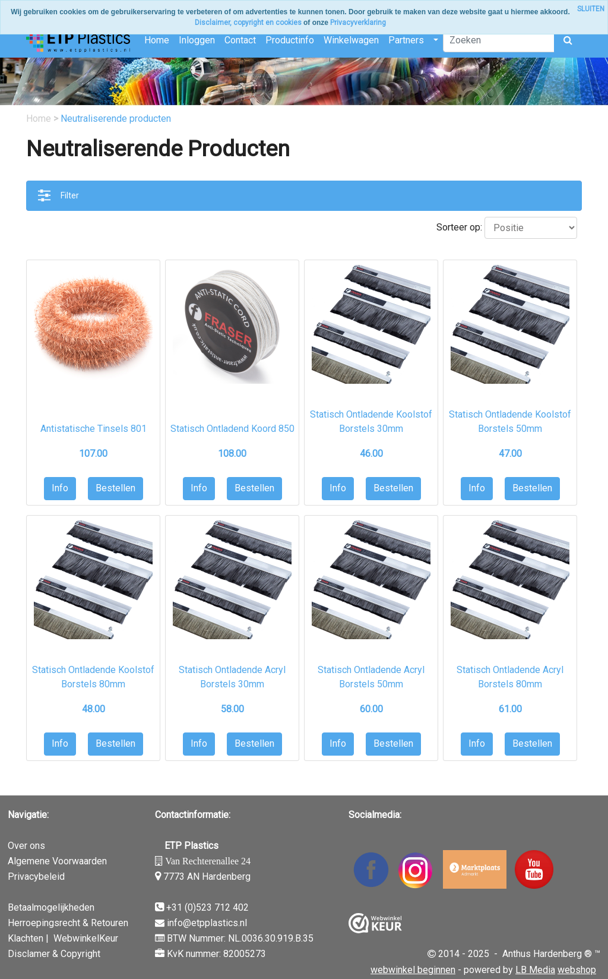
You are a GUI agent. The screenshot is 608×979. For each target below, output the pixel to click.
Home (156, 40)
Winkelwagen (351, 40)
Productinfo (289, 40)
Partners (406, 40)
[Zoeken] (499, 40)
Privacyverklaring (358, 22)
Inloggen (197, 40)
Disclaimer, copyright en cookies (248, 22)
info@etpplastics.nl (207, 923)
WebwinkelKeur (85, 938)
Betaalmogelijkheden (51, 907)
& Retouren (104, 923)
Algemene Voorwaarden (57, 861)
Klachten (25, 938)
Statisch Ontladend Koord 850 (232, 428)
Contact (240, 40)
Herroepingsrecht (44, 923)
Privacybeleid (36, 876)
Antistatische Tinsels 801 (93, 428)
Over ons (26, 845)
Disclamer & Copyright (54, 953)
